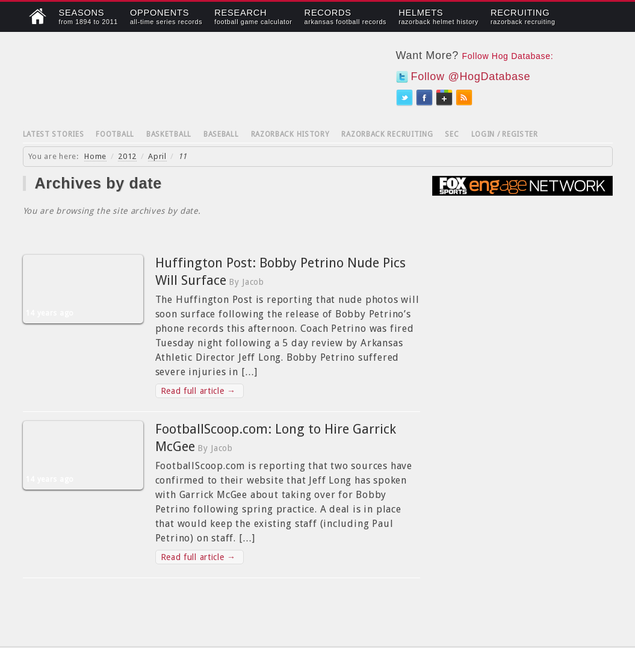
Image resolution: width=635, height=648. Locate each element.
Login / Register (504, 134)
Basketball (168, 134)
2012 (127, 156)
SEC (452, 134)
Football (115, 134)
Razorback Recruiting (387, 134)
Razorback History (290, 134)
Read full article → (198, 391)
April (157, 156)
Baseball (221, 134)
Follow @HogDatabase (471, 76)
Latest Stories (53, 134)
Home (95, 156)
